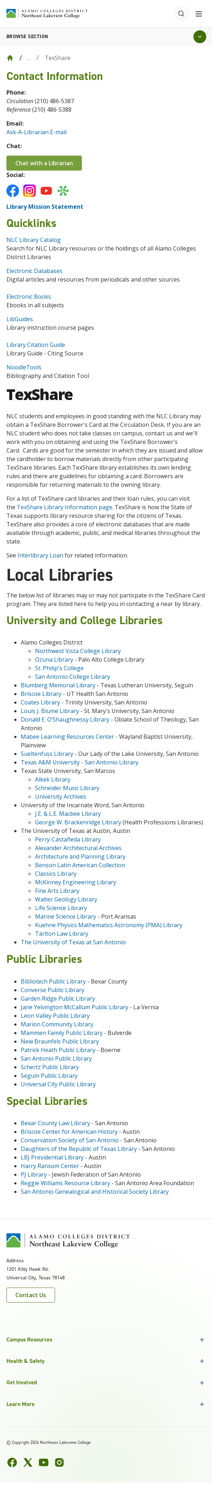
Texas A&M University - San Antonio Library (79, 762)
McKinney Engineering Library (75, 882)
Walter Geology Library (66, 899)
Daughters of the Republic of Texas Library (79, 1149)
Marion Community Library (57, 1024)
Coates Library (40, 702)
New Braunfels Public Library (60, 1041)
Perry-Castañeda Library (68, 839)
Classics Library (56, 874)
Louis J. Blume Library (50, 711)
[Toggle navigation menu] (199, 13)
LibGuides (19, 319)
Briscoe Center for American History (69, 1132)
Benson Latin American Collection (80, 865)
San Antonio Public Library (56, 1058)
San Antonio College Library (72, 677)
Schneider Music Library (67, 788)
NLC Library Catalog (33, 240)
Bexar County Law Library (55, 1123)
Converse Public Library (52, 990)
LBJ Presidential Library (52, 1157)
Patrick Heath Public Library (59, 1050)
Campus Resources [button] (29, 1339)
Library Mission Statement (44, 207)
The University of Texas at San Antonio (73, 942)
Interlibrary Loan (40, 555)
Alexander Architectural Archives (78, 848)
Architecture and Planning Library (80, 856)
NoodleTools (23, 367)
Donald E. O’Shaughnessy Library (65, 719)
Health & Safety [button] (25, 1361)
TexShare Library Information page (64, 507)
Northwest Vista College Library (78, 651)
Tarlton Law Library (61, 933)
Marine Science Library (65, 916)
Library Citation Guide (35, 345)
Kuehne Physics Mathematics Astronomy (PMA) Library (108, 925)
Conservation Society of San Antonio (70, 1140)
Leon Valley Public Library (55, 1016)
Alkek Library (52, 779)
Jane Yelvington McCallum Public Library (75, 1007)
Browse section (27, 36)
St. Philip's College (59, 668)
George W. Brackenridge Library (78, 822)
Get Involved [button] (21, 1382)
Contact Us (30, 1295)
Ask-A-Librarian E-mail (36, 132)
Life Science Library (61, 908)
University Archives (60, 796)
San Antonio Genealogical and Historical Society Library (95, 1192)
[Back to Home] (10, 58)
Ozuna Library (54, 659)
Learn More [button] (20, 1404)
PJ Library (34, 1174)
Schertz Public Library (50, 1067)
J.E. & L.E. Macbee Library (68, 814)
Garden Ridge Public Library (58, 998)
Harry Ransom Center (50, 1166)
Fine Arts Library (57, 891)
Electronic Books (28, 296)
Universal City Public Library (59, 1084)
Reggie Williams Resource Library (65, 1183)
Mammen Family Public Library (62, 1033)
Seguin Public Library (49, 1076)
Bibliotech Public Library (54, 981)
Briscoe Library (41, 694)
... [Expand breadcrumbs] (29, 58)
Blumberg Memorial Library (58, 685)
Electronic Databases (35, 271)
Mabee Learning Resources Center (67, 737)
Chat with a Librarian (44, 163)
